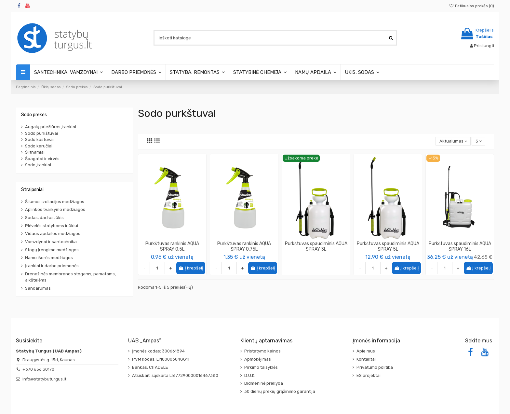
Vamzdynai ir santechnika (51, 241)
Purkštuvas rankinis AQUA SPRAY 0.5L (172, 246)
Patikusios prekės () (471, 6)
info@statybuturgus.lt (44, 379)
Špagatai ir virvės (42, 158)
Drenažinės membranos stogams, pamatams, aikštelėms (70, 277)
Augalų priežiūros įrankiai (50, 126)
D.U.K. (249, 375)
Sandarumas (38, 288)
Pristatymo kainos (262, 351)
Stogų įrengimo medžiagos (52, 249)
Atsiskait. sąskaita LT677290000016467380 (175, 375)
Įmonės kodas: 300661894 (158, 351)
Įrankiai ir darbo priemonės (52, 265)
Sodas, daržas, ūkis (44, 217)
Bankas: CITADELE (150, 367)
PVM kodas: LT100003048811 (160, 359)
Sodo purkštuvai (41, 133)
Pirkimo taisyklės (261, 367)
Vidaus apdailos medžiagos (52, 233)
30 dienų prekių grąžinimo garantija (279, 391)
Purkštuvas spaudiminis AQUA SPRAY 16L (460, 246)
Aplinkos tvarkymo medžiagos (55, 209)
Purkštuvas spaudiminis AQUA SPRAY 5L (388, 246)
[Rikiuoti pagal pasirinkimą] (453, 141)
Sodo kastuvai (39, 139)
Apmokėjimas (257, 359)
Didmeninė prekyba (263, 383)
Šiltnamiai (35, 152)
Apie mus (365, 351)
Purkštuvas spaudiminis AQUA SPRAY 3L (316, 246)
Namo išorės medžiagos (49, 257)
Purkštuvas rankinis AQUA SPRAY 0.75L (244, 246)
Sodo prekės (34, 114)
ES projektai (368, 375)
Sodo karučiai (38, 146)
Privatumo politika (374, 367)
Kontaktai (366, 359)
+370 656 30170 (38, 369)
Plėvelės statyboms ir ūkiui (51, 225)
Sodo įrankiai (38, 164)
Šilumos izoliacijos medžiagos (54, 201)
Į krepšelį (191, 268)
